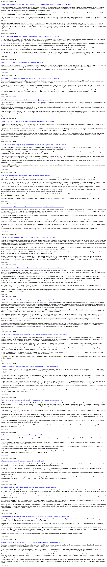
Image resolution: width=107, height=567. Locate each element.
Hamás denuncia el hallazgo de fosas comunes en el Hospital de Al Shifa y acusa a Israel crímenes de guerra (30, 78)
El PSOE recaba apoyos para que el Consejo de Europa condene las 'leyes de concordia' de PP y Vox (27, 121)
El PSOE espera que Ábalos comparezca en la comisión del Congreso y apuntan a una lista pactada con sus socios (31, 400)
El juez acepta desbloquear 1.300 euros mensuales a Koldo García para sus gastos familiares (25, 175)
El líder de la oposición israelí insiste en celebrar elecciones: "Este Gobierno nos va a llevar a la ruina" (28, 237)
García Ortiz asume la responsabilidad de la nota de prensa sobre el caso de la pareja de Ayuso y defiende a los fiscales (32, 268)
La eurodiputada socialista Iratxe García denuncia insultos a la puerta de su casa (22, 62)
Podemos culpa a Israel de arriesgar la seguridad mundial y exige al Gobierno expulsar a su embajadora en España (31, 542)
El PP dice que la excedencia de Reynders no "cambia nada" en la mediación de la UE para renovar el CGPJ (29, 366)
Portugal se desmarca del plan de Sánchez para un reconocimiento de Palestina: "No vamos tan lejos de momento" (31, 36)
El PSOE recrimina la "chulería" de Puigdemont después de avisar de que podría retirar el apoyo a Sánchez (29, 299)
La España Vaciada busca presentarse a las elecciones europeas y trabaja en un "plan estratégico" (26, 100)
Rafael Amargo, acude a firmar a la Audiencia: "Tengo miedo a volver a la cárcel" (22, 461)
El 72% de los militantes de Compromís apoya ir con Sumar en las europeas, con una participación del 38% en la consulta (33, 144)
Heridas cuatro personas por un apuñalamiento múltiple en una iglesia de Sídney (22, 435)
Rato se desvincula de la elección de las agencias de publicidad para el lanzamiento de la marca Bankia (28, 487)
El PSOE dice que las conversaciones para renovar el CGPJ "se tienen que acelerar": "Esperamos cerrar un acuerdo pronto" (34, 334)
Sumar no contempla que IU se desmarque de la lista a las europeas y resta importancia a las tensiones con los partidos (32, 207)
